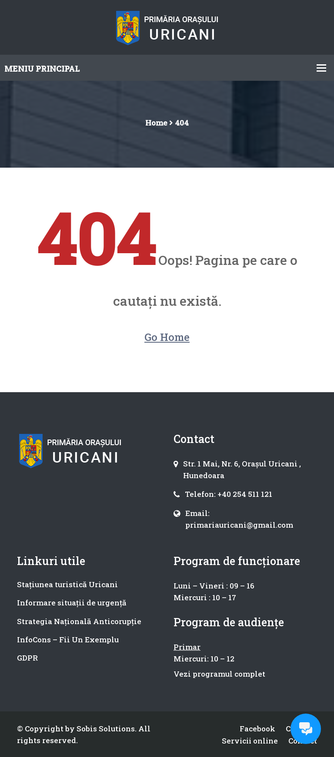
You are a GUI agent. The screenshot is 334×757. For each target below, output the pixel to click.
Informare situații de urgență (72, 603)
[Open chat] (306, 729)
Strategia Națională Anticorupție (79, 621)
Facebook (256, 729)
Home (156, 123)
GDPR (27, 658)
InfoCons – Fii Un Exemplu (68, 640)
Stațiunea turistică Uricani (67, 584)
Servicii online (249, 740)
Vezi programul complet (219, 674)
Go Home (167, 337)
